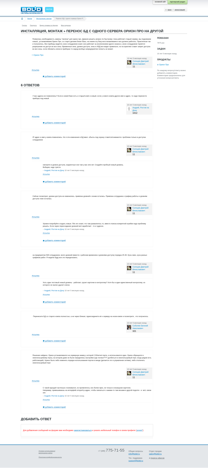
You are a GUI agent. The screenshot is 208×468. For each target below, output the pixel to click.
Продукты (33, 25)
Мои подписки (66, 25)
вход (169, 10)
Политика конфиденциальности (50, 457)
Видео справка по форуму (49, 25)
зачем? (139, 430)
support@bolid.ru (136, 461)
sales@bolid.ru (155, 454)
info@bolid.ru (134, 454)
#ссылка (35, 70)
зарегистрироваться (83, 430)
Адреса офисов (157, 458)
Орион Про (38, 55)
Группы (24, 25)
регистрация (180, 10)
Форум (29, 18)
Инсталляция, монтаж (44, 18)
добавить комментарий (55, 76)
